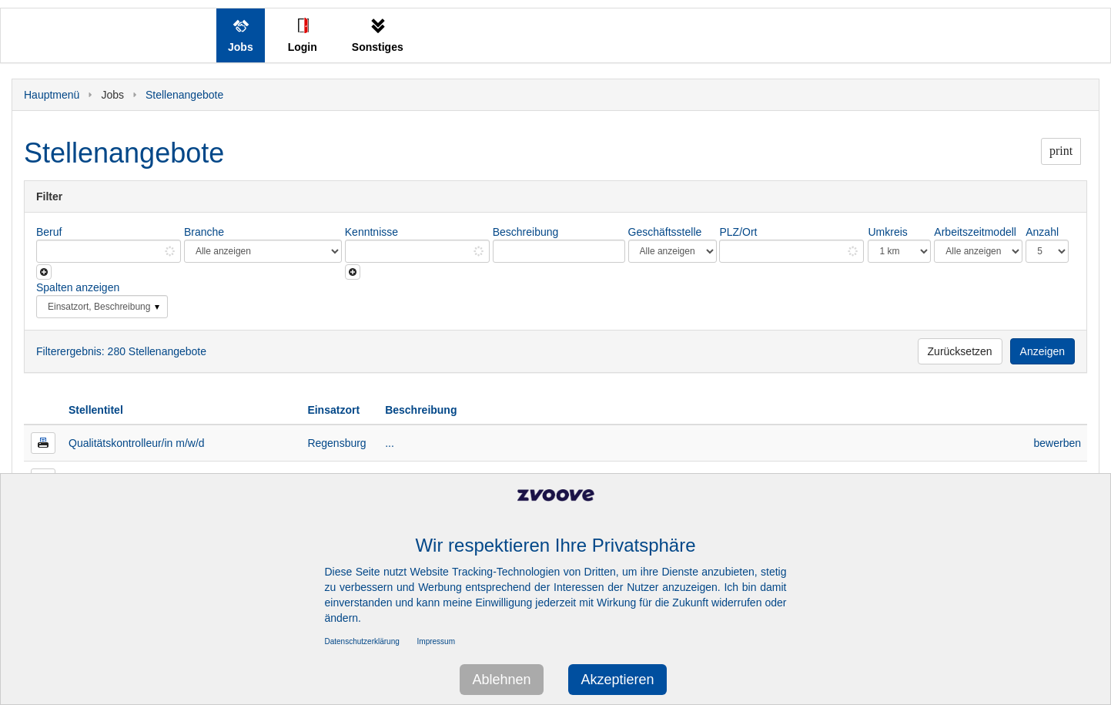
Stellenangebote (184, 95)
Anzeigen (1042, 351)
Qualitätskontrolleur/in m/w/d (137, 443)
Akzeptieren (617, 679)
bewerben (1058, 443)
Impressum (436, 641)
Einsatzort (333, 410)
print (1061, 150)
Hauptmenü (51, 95)
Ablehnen (501, 679)
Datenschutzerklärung (362, 641)
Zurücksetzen (960, 351)
